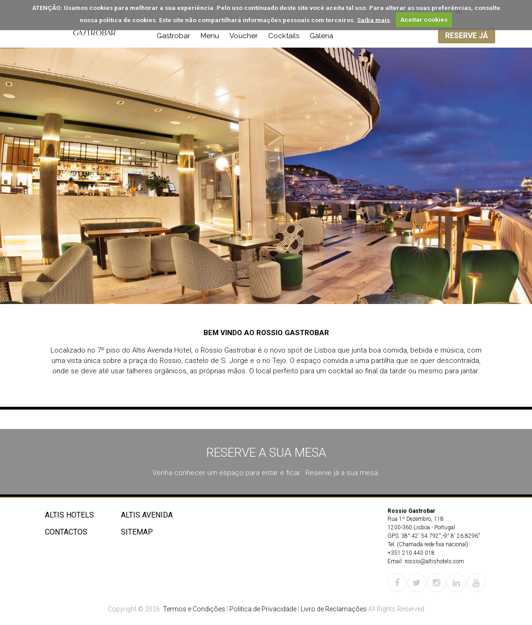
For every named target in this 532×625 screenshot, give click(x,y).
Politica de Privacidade (262, 609)
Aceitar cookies (424, 19)
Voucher (243, 36)
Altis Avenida (147, 514)
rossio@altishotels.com (434, 561)
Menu (210, 36)
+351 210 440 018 (411, 553)
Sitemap (137, 531)
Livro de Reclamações (334, 609)
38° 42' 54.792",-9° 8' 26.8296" (440, 536)
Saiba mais (373, 19)
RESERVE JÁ (466, 35)
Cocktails (283, 36)
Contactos (66, 531)
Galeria (321, 36)
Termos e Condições (194, 609)
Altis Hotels (69, 514)
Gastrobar (173, 36)
